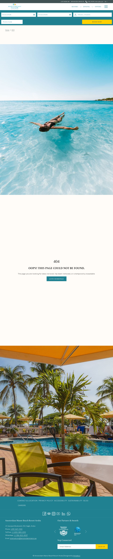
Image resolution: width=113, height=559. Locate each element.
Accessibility (60, 501)
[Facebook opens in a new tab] (44, 513)
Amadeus (76, 556)
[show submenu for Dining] (59, 6)
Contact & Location (27, 501)
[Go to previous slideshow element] (55, 531)
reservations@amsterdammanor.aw (23, 538)
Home (7, 30)
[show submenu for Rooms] (47, 6)
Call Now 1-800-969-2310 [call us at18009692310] (94, 1)
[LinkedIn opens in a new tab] (63, 513)
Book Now (102, 22)
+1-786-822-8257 (21, 535)
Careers (22, 505)
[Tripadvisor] (49, 513)
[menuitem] (41, 6)
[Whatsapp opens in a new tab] (68, 513)
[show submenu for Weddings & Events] (102, 6)
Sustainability (75, 501)
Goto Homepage (56, 279)
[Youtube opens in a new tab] (58, 513)
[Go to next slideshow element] (86, 531)
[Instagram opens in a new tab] (53, 513)
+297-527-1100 (16, 529)
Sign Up (101, 547)
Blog (85, 501)
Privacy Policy (46, 501)
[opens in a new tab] (63, 531)
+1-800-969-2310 (19, 532)
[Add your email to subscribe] (76, 546)
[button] (12, 15)
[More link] (105, 6)
